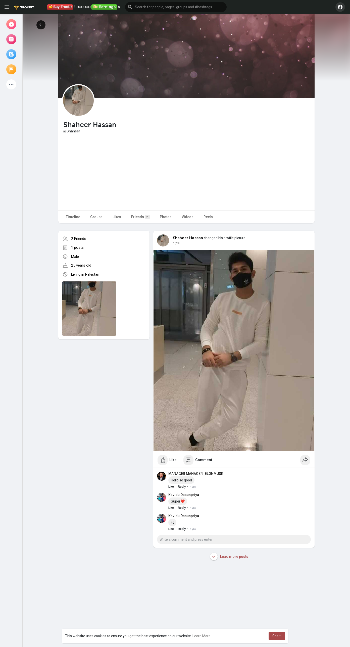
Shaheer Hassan (188, 238)
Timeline (73, 217)
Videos (187, 217)
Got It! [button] (276, 636)
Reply (182, 486)
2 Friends (78, 238)
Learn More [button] (201, 636)
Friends (140, 217)
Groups (96, 217)
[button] (176, 7)
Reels (208, 217)
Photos (166, 217)
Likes (117, 217)
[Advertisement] (186, 171)
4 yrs (176, 242)
